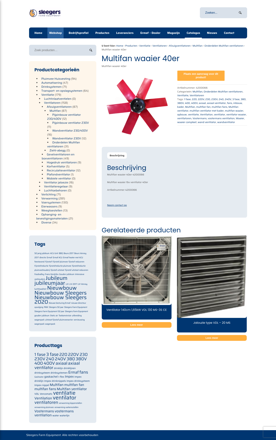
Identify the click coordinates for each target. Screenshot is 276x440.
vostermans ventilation (221, 118)
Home (38, 33)
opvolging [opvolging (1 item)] (39, 307)
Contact (229, 33)
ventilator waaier (236, 114)
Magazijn (173, 33)
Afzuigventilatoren (180, 46)
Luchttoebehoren (55, 190)
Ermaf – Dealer (150, 33)
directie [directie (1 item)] (42, 257)
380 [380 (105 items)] (71, 358)
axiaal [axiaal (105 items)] (61, 363)
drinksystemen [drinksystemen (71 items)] (59, 373)
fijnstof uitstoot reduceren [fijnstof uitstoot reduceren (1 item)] (76, 270)
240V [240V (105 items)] (60, 358)
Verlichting (48, 194)
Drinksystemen (51, 86)
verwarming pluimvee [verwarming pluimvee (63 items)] (44, 407)
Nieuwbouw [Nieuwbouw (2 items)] (62, 288)
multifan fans (219, 107)
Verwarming (49, 198)
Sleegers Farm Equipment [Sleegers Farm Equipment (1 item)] (75, 307)
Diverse (46, 222)
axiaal (202, 103)
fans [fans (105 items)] (83, 372)
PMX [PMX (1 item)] (46, 307)
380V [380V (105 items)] (81, 358)
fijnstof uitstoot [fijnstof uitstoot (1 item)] (57, 270)
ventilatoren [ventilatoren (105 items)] (46, 402)
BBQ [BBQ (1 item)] (61, 253)
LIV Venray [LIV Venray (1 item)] (82, 284)
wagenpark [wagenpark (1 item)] (50, 324)
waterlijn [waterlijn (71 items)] (64, 415)
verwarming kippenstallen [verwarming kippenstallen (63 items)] (70, 403)
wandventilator (226, 122)
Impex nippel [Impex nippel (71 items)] (42, 385)
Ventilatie (144, 46)
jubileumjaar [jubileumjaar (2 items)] (50, 283)
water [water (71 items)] (55, 415)
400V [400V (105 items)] (49, 363)
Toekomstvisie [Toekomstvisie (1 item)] (65, 315)
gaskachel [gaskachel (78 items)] (51, 376)
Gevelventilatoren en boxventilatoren (58, 156)
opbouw (182, 114)
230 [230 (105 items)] (84, 354)
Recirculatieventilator (61, 170)
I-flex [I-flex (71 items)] (61, 377)
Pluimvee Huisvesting (55, 78)
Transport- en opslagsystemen (61, 90)
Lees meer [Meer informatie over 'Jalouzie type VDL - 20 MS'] (212, 337)
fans (229, 103)
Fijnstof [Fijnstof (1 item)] (48, 261)
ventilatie (193, 114)
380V (180, 103)
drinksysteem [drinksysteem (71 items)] (42, 373)
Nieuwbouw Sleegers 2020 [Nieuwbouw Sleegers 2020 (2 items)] (61, 299)
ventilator (219, 114)
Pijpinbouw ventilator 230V (70, 122)
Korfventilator (56, 166)
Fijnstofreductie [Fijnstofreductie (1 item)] (42, 265)
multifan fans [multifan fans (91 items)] (45, 389)
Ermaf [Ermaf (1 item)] (49, 257)
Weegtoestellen (52, 210)
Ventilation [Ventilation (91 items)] (43, 398)
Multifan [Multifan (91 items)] (57, 385)
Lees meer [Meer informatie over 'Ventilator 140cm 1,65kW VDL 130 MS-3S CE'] (136, 324)
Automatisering (51, 82)
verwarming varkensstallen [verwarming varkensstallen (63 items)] (66, 407)
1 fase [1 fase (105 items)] (40, 354)
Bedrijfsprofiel (78, 33)
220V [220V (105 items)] (73, 354)
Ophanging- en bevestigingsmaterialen (52, 216)
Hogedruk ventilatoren (62, 162)
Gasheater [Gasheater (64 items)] (39, 376)
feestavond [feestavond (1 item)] (40, 261)
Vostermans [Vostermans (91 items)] (44, 411)
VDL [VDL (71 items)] (37, 394)
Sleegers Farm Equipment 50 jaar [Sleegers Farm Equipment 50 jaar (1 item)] (49, 311)
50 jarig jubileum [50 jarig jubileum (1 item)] (42, 253)
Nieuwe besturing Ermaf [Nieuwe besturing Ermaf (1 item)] (59, 303)
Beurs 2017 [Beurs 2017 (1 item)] (69, 253)
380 (243, 99)
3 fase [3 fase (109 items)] (52, 354)
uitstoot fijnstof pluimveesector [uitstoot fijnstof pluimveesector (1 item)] (59, 319)
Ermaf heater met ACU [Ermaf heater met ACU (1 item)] (73, 257)
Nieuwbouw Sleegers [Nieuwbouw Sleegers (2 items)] (61, 293)
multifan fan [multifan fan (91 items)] (74, 385)
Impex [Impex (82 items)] (69, 376)
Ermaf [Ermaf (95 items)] (73, 372)
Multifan (198, 46)
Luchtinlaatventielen (58, 98)
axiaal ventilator (216, 103)
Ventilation (206, 114)
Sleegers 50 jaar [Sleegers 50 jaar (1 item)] (56, 307)
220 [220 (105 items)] (63, 354)
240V (228, 99)
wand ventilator (207, 122)
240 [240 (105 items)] (50, 358)
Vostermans (200, 118)
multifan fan (203, 107)
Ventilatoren (159, 46)
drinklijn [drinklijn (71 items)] (58, 368)
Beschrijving (117, 155)
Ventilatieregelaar (56, 186)
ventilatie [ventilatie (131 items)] (64, 393)
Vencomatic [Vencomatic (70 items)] (46, 394)
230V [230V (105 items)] (40, 358)
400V (194, 103)
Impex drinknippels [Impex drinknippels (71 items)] (55, 381)
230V (214, 99)
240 (221, 99)
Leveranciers (124, 33)
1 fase (187, 99)
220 (194, 99)
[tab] (117, 155)
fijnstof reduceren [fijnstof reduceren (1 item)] (76, 261)
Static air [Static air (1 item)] (54, 315)
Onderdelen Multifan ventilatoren (223, 46)
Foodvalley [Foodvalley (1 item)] (39, 274)
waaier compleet (187, 122)
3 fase (236, 99)
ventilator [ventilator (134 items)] (64, 397)
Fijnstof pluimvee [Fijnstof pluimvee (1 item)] (60, 261)
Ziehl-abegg (58, 150)
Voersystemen (51, 202)
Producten (102, 33)
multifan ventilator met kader (207, 111)
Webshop (55, 33)
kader (180, 107)
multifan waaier (234, 111)
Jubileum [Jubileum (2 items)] (56, 278)
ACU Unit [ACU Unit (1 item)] (54, 253)
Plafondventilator (58, 174)
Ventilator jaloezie (56, 182)
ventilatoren (184, 118)
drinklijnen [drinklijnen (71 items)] (70, 368)
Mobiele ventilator (59, 178)
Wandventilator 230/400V (70, 130)
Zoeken (90, 50)
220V (201, 99)
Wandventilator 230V (66, 138)
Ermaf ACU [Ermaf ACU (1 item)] (57, 257)
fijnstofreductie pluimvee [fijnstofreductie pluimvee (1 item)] (60, 265)
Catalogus (193, 33)
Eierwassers (49, 206)
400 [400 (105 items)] (39, 363)
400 (187, 103)
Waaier (240, 118)
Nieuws (212, 33)
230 (207, 99)
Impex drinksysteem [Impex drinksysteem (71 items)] (78, 381)
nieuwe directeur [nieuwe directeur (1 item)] (78, 303)
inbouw (237, 103)
